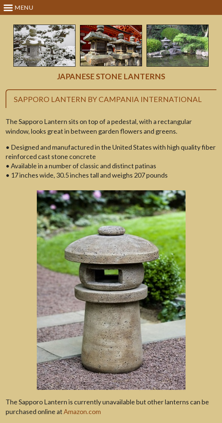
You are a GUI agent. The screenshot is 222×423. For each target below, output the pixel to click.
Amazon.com (82, 411)
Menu (18, 8)
